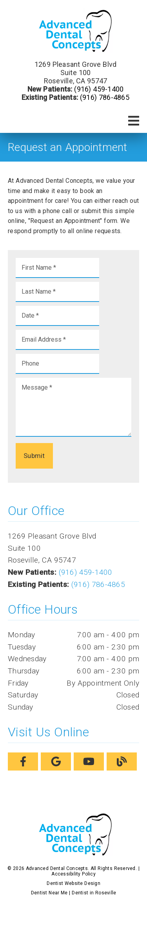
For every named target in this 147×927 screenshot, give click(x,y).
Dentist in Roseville (94, 893)
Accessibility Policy (73, 874)
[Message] (73, 407)
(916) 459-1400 (98, 89)
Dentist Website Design (73, 883)
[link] (73, 31)
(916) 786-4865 (104, 97)
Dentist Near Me (49, 893)
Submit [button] (34, 456)
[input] (57, 268)
